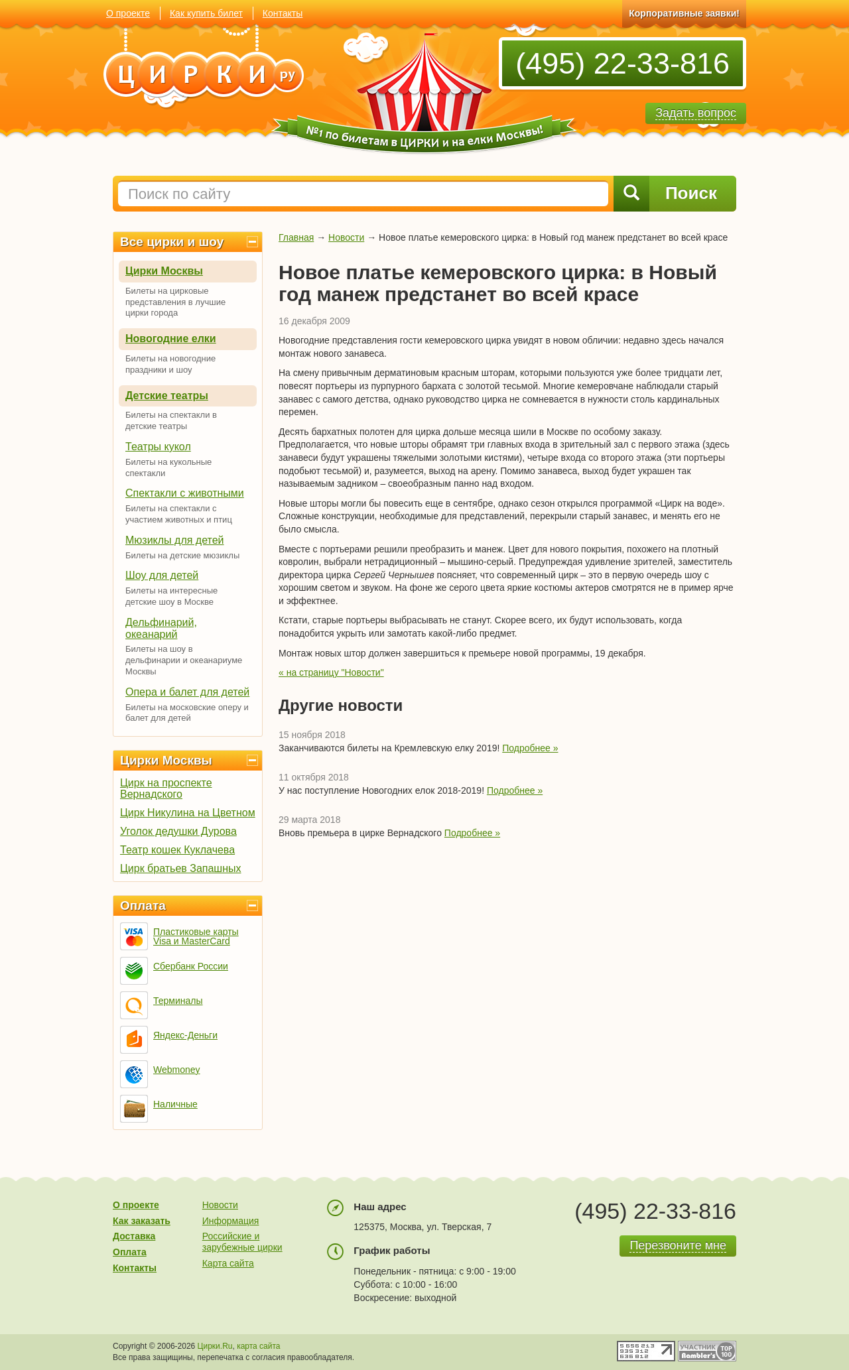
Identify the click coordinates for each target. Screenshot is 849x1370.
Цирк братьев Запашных (180, 868)
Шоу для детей (161, 575)
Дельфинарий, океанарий (161, 628)
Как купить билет (206, 13)
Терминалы (178, 1000)
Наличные (175, 1104)
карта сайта (258, 1346)
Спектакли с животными (184, 493)
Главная (296, 237)
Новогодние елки (170, 338)
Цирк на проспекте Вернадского (166, 788)
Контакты (282, 13)
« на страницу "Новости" (331, 672)
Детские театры (166, 395)
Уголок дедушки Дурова (178, 831)
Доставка (134, 1236)
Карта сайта (228, 1263)
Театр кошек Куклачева (177, 849)
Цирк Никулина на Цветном (187, 812)
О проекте (128, 13)
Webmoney (176, 1069)
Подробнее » (530, 748)
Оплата (143, 905)
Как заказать (141, 1220)
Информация (230, 1220)
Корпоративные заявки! (684, 13)
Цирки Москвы (164, 271)
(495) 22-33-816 (622, 63)
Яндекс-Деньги (185, 1035)
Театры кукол (158, 446)
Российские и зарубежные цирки (242, 1242)
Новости (346, 237)
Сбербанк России (190, 966)
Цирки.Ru (215, 1346)
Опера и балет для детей (187, 692)
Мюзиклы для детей (174, 540)
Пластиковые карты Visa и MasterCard (196, 936)
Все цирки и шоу (172, 241)
